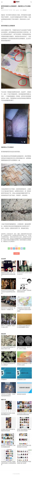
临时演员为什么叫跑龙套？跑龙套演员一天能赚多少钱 (8, 303)
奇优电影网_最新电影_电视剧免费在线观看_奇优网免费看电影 (8, 457)
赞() (16, 253)
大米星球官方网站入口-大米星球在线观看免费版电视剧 (24, 408)
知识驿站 (17, 240)
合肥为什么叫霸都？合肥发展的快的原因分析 (24, 285)
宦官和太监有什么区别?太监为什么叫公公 (24, 268)
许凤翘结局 (8, 373)
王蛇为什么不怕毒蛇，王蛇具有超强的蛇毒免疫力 (8, 389)
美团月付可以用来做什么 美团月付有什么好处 (24, 358)
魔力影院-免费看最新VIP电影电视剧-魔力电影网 (24, 456)
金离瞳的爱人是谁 (24, 373)
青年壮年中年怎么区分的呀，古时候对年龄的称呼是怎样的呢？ (8, 286)
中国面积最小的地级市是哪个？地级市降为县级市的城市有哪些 (24, 304)
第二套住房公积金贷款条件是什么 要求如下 (8, 358)
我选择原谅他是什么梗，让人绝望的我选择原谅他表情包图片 (8, 268)
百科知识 (24, 10)
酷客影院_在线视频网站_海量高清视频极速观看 (8, 440)
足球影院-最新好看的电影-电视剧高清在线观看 (8, 424)
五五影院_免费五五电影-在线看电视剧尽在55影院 (24, 440)
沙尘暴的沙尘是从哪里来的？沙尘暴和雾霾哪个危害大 (24, 321)
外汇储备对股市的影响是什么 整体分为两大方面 (8, 342)
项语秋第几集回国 (24, 388)
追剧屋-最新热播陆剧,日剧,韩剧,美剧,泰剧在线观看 (24, 424)
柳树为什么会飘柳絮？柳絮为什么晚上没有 (8, 321)
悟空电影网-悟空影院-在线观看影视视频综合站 (8, 408)
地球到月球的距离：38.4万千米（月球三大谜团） (24, 342)
